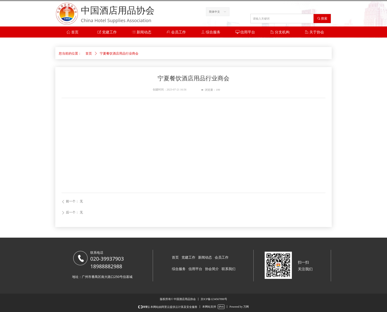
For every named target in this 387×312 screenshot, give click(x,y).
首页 (88, 53)
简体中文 (214, 11)
